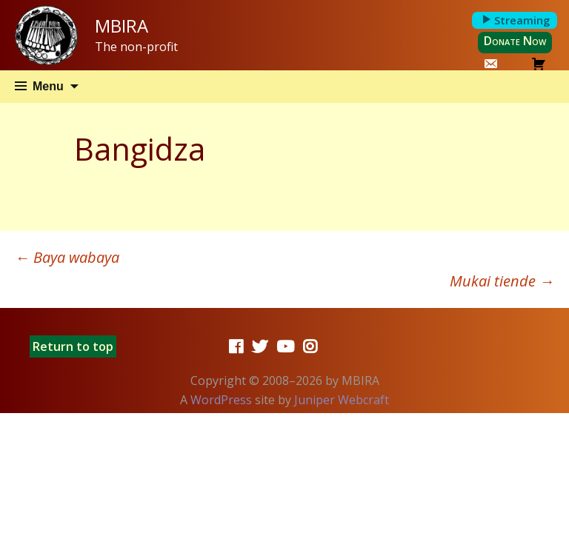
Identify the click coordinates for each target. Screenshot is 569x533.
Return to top (73, 346)
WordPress (221, 400)
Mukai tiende (502, 281)
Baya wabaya (67, 257)
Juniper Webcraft (341, 400)
